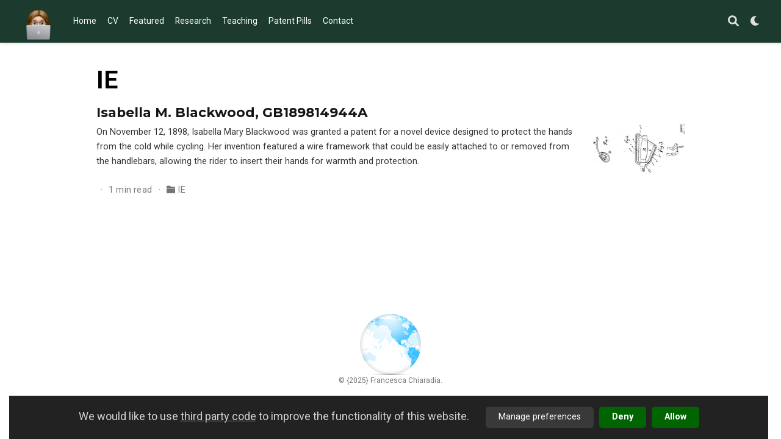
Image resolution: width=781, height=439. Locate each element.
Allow (675, 417)
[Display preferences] (755, 22)
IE (181, 190)
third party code (218, 416)
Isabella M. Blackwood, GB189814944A (232, 112)
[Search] (733, 22)
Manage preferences (539, 417)
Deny (622, 417)
